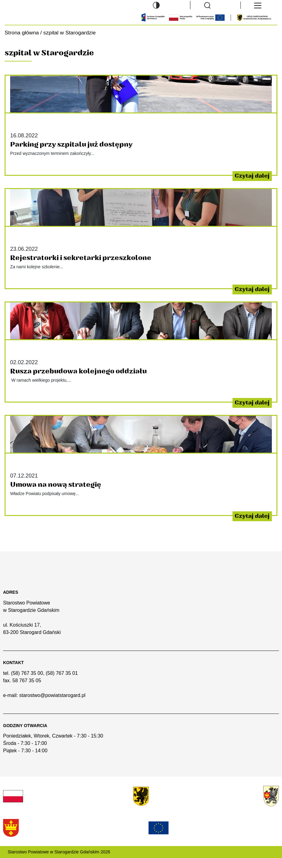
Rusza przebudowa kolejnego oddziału (78, 371)
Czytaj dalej (252, 175)
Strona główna (22, 33)
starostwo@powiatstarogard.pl (52, 695)
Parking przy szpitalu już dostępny (71, 144)
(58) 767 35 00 (27, 673)
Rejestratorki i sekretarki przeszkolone (80, 258)
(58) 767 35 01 (62, 673)
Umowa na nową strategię (55, 484)
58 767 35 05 (26, 680)
